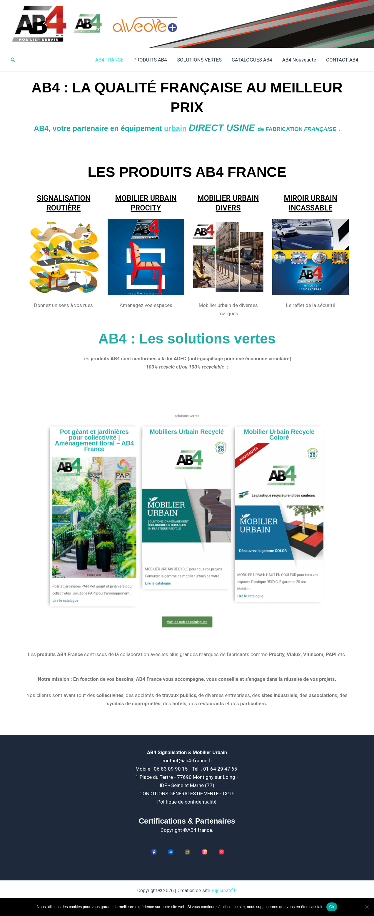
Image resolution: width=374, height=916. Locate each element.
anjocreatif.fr (224, 890)
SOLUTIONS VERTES (199, 60)
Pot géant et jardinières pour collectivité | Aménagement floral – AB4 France (133, 473)
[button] (13, 60)
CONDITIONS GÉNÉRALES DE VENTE (179, 793)
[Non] (367, 907)
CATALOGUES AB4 (252, 60)
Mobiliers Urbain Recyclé (187, 468)
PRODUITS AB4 (150, 60)
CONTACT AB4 (342, 60)
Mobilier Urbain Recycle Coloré (240, 470)
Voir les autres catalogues (186, 577)
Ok (331, 907)
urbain (174, 128)
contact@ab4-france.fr (186, 761)
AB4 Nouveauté (299, 60)
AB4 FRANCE (109, 60)
